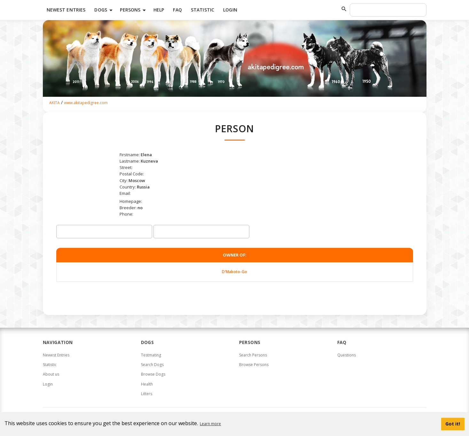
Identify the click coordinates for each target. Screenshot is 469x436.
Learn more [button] (210, 423)
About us (51, 374)
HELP (158, 10)
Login (230, 10)
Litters (146, 393)
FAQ (177, 10)
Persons (134, 10)
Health (147, 384)
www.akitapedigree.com (86, 102)
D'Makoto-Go (234, 271)
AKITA (54, 102)
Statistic (202, 10)
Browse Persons (254, 364)
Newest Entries (66, 10)
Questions (346, 355)
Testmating (151, 355)
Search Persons (253, 355)
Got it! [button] (452, 424)
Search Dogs (152, 364)
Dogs (104, 10)
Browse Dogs (153, 374)
